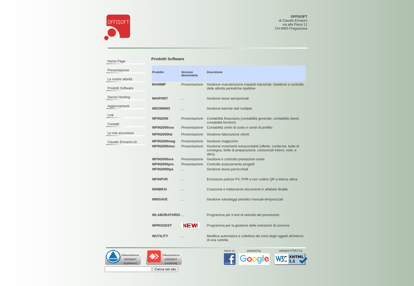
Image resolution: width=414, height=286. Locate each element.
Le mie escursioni (120, 133)
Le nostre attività (119, 79)
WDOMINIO (161, 108)
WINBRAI (159, 189)
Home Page (116, 61)
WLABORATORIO (166, 215)
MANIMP (159, 84)
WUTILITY (160, 236)
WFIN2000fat (162, 134)
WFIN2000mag (163, 141)
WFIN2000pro (163, 164)
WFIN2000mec (163, 146)
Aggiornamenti (118, 106)
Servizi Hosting (118, 97)
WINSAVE (160, 199)
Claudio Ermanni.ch (122, 142)
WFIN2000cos (163, 127)
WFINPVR (160, 179)
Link (110, 115)
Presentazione (118, 70)
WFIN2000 (160, 118)
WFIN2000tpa (162, 169)
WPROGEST (162, 225)
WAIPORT (160, 98)
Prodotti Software (120, 88)
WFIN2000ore (162, 159)
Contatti (113, 124)
